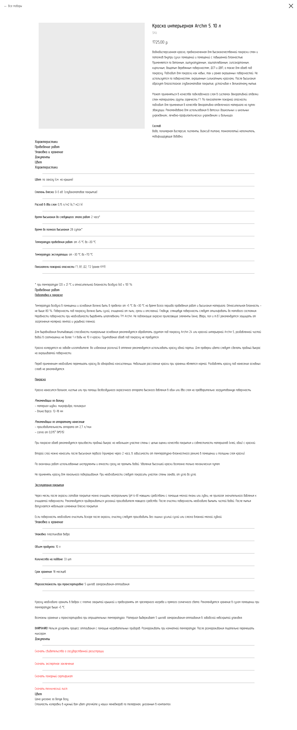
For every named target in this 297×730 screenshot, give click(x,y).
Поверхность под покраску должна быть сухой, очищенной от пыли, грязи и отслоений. (106, 311)
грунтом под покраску (167, 332)
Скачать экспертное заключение (54, 663)
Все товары (15, 6)
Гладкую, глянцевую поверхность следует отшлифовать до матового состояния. (208, 311)
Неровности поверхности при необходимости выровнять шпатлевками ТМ (80, 316)
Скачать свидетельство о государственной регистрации (69, 651)
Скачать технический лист (51, 688)
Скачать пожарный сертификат (54, 676)
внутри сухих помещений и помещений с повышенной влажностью (203, 57)
